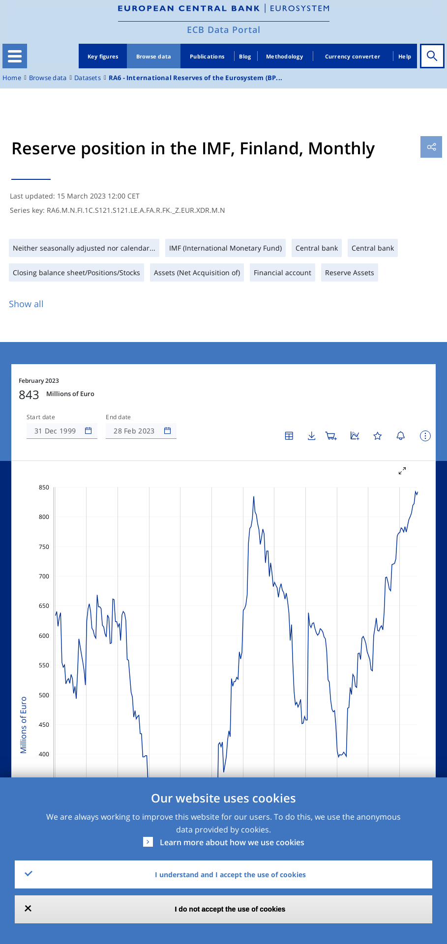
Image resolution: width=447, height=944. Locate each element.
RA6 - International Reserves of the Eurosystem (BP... (195, 78)
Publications (207, 56)
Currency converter (353, 56)
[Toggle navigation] (14, 56)
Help (404, 56)
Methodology (284, 56)
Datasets (87, 78)
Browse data (154, 56)
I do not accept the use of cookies (230, 909)
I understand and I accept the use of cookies (230, 874)
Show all (26, 304)
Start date (41, 417)
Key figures (103, 56)
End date (118, 417)
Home (11, 78)
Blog (245, 56)
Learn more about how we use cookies (232, 842)
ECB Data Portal (224, 29)
